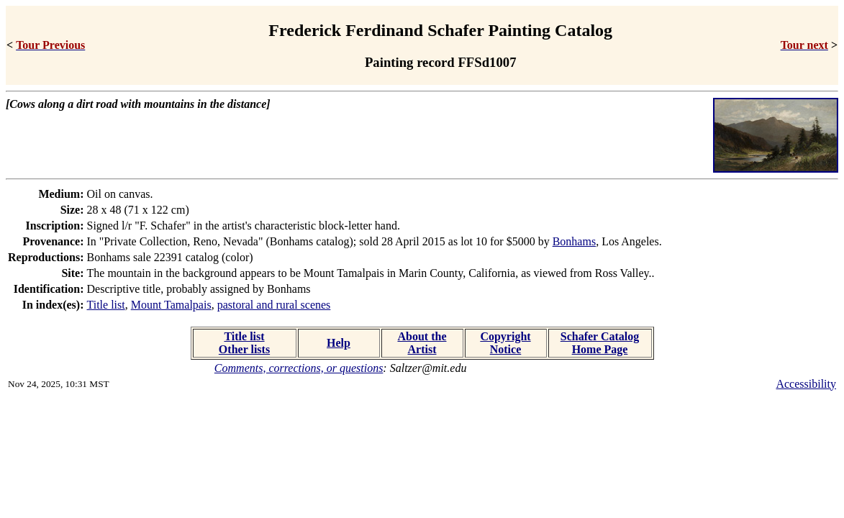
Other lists (244, 349)
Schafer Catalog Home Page (600, 342)
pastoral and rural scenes (274, 305)
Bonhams (574, 241)
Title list (106, 305)
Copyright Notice (505, 342)
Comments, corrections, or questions (299, 368)
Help (338, 343)
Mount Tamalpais (171, 305)
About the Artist (421, 342)
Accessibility (806, 384)
